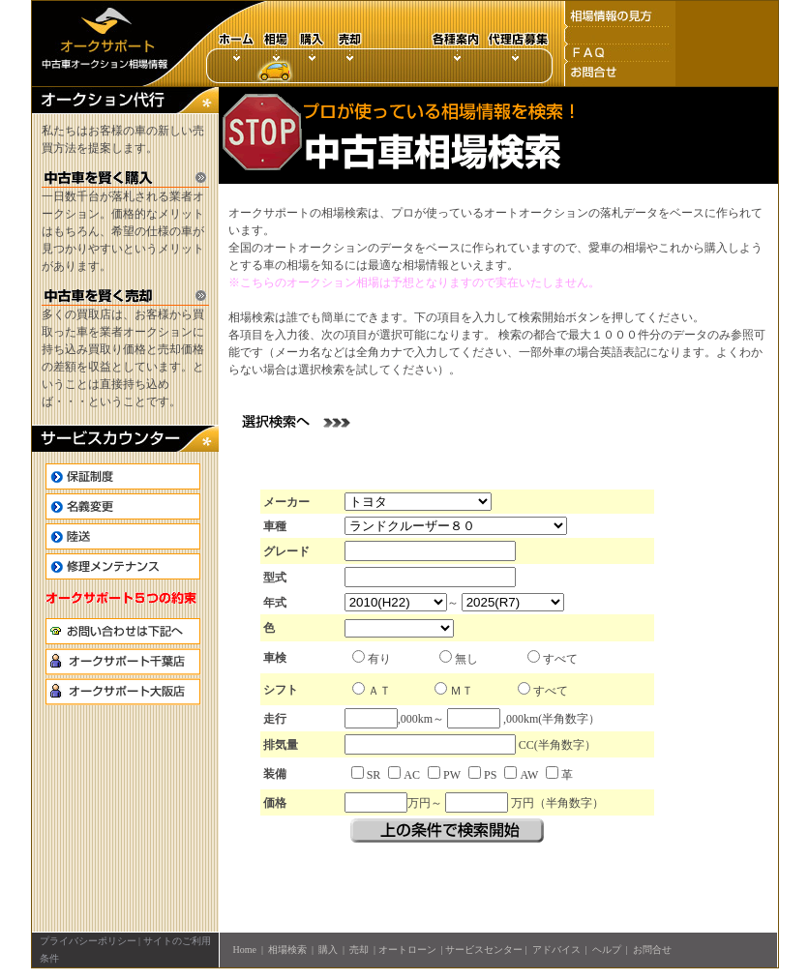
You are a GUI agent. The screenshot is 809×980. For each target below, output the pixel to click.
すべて (560, 659)
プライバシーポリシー (88, 940)
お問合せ (652, 949)
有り (379, 659)
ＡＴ (379, 691)
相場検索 (287, 949)
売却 (359, 949)
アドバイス (556, 949)
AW (529, 775)
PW (452, 775)
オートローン (407, 949)
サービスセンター (484, 949)
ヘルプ (606, 949)
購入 (328, 949)
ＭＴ (461, 691)
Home (244, 949)
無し (466, 659)
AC (412, 775)
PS (490, 775)
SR (374, 775)
